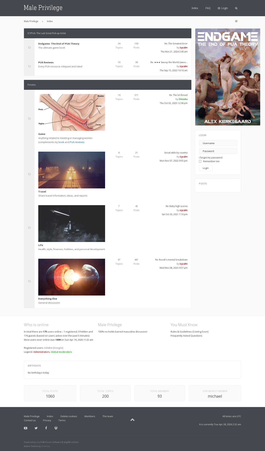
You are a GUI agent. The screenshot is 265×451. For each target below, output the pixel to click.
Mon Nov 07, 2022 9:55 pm (174, 160)
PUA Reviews (46, 62)
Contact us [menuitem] (30, 420)
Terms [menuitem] (62, 420)
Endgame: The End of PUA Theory (58, 43)
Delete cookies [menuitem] (69, 416)
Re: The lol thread (178, 95)
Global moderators (61, 351)
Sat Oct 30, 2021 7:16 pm (175, 214)
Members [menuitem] (89, 416)
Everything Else (47, 298)
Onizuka (183, 99)
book (61, 142)
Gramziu (45, 446)
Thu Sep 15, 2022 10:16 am (174, 70)
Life (40, 245)
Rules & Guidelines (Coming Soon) (189, 331)
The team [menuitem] (108, 416)
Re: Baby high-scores (177, 206)
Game (41, 134)
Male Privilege (32, 416)
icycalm (184, 47)
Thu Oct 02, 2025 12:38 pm (174, 103)
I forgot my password (210, 157)
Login (202, 135)
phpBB (39, 442)
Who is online (36, 324)
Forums (32, 84)
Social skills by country (176, 152)
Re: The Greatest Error (176, 43)
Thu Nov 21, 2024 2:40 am (174, 51)
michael (215, 396)
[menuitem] (223, 8)
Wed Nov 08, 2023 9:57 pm (174, 267)
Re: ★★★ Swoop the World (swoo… (169, 62)
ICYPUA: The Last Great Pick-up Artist (47, 33)
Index (195, 8)
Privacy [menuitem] (47, 420)
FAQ (208, 8)
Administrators (41, 351)
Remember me (209, 161)
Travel (42, 191)
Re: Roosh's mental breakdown (171, 259)
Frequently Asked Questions (186, 335)
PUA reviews (77, 142)
